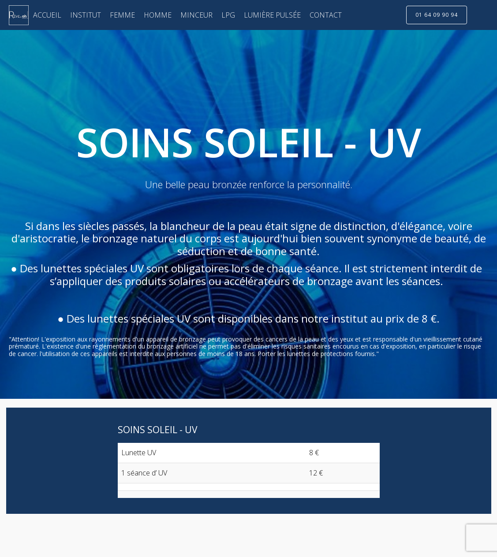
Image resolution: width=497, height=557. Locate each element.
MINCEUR (196, 15)
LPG (228, 15)
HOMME (158, 15)
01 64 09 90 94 (436, 15)
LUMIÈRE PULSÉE (272, 15)
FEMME (122, 15)
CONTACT (326, 15)
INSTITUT (85, 15)
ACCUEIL (47, 15)
